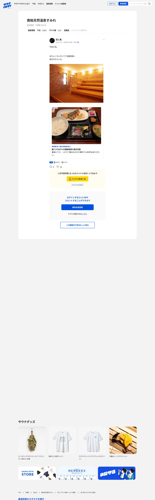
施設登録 (49, 3)
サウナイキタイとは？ (22, 3)
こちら (84, 214)
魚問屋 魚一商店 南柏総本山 (61, 146)
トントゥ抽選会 (60, 3)
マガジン (41, 3)
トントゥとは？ (77, 184)
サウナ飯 (76, 42)
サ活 (34, 3)
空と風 (59, 39)
